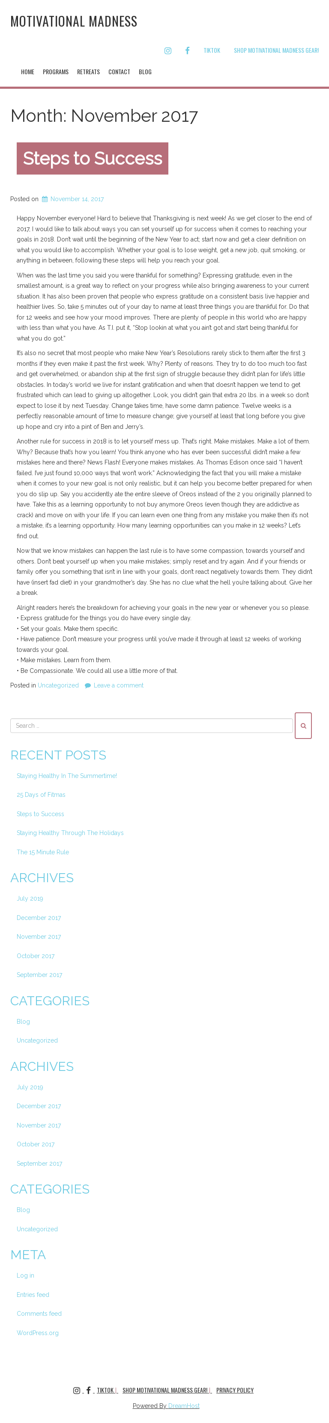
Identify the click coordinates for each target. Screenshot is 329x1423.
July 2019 (30, 898)
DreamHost (184, 1405)
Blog (145, 71)
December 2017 (39, 917)
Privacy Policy (235, 1389)
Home (27, 71)
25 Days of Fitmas (41, 794)
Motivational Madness (74, 20)
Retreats (88, 71)
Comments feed (39, 1313)
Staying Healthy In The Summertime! (67, 775)
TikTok (211, 49)
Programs (56, 71)
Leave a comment (119, 685)
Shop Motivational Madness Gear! (276, 49)
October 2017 (35, 956)
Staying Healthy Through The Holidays (70, 832)
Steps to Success (92, 158)
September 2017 (39, 974)
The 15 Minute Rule (43, 852)
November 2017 (39, 936)
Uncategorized (58, 685)
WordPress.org (38, 1333)
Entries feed (33, 1294)
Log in (25, 1275)
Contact (119, 71)
